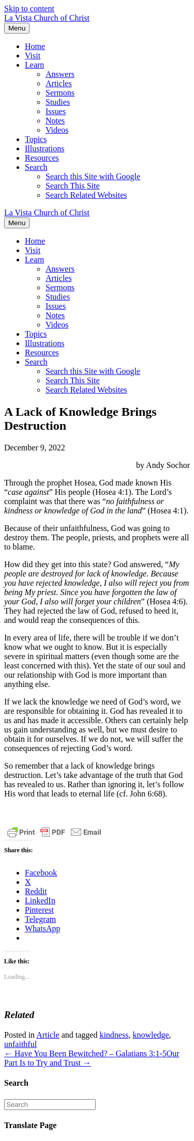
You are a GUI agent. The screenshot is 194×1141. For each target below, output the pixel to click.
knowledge (150, 1034)
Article (47, 1034)
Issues (56, 111)
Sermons (60, 92)
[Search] (50, 1104)
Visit (32, 55)
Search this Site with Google (93, 176)
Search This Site (73, 185)
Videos (57, 130)
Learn (34, 64)
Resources (42, 157)
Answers (60, 74)
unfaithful (20, 1044)
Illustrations (44, 148)
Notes (55, 120)
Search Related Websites (86, 195)
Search (36, 167)
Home (35, 46)
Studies (58, 102)
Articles (59, 83)
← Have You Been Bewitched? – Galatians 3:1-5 (85, 1053)
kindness (113, 1034)
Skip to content (29, 8)
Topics (36, 139)
